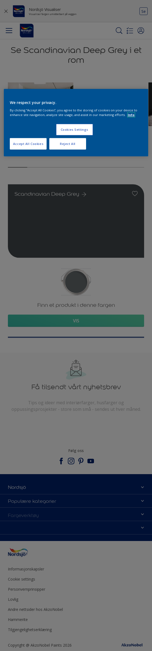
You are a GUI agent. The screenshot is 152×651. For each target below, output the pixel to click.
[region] (76, 123)
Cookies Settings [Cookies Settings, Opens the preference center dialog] (74, 129)
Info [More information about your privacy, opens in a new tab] (131, 115)
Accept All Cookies (28, 144)
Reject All (67, 144)
